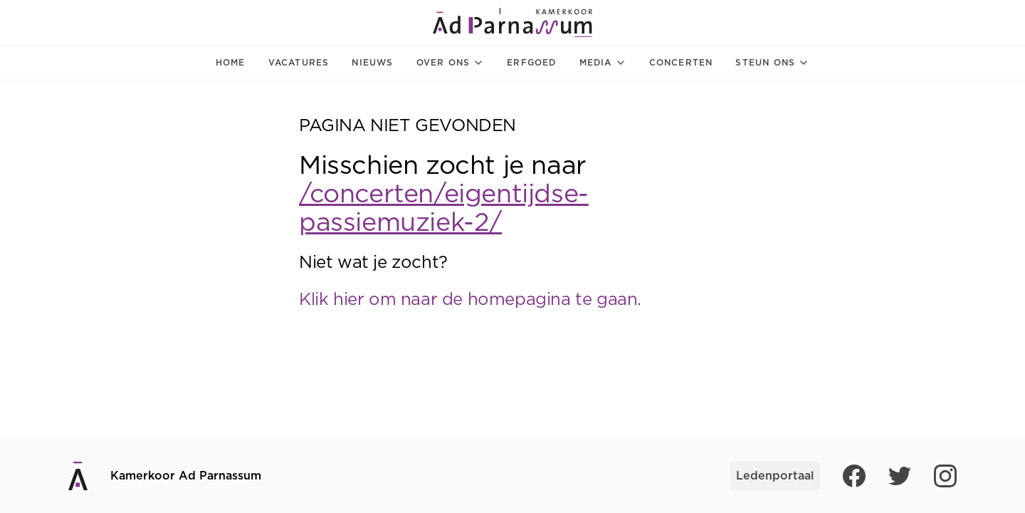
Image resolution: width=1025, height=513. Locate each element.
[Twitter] (899, 476)
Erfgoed (531, 62)
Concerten (681, 62)
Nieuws (372, 62)
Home (231, 62)
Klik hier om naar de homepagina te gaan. (470, 300)
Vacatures (299, 62)
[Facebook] (854, 476)
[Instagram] (945, 476)
